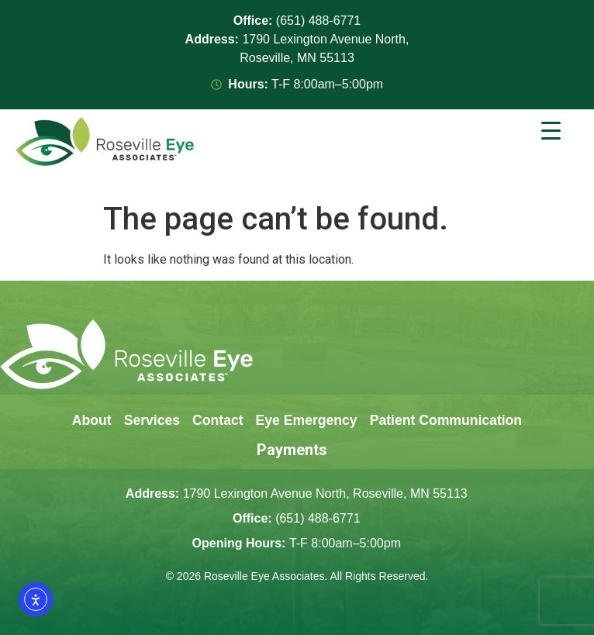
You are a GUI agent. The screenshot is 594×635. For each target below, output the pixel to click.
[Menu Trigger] (551, 130)
